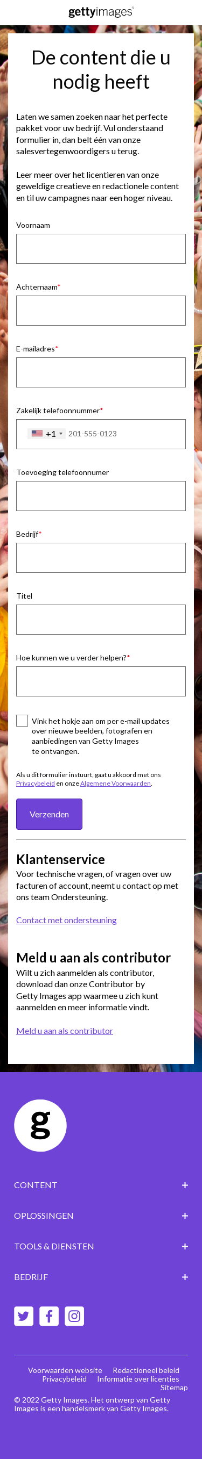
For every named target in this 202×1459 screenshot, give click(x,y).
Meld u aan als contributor (64, 1030)
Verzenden (49, 814)
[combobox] (46, 433)
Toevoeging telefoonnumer (62, 472)
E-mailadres (35, 348)
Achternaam (36, 286)
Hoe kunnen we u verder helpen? (71, 657)
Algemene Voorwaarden (115, 783)
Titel (24, 595)
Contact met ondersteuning (66, 920)
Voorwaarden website (65, 1370)
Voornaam (33, 224)
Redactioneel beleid (146, 1370)
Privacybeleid (35, 783)
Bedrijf (27, 533)
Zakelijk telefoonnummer (58, 410)
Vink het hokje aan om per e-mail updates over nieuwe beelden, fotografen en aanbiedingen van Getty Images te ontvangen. (101, 736)
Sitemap (174, 1387)
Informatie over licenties (138, 1378)
